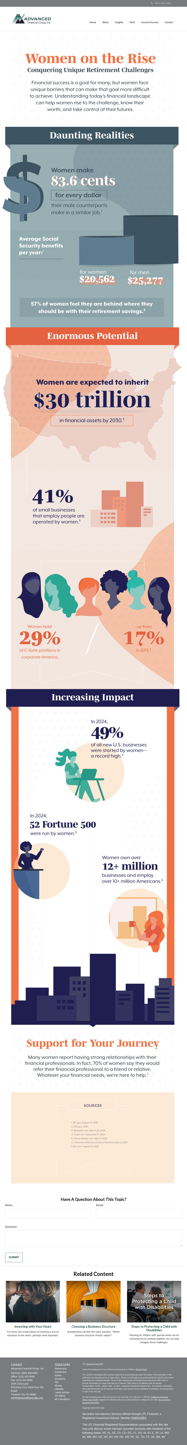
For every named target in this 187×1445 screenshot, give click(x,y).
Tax (57, 1382)
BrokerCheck (141, 1369)
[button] (105, 19)
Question (11, 1226)
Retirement (60, 1368)
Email (99, 1205)
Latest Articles (62, 1392)
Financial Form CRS (94, 1364)
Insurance (60, 1378)
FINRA (135, 1418)
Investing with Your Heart (32, 1326)
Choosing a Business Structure (93, 1326)
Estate (58, 1375)
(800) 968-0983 (161, 3)
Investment (60, 1372)
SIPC (143, 1418)
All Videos (60, 1395)
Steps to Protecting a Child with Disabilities (154, 1328)
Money (58, 1385)
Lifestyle (59, 1389)
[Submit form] (14, 1257)
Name (9, 1205)
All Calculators (62, 1399)
